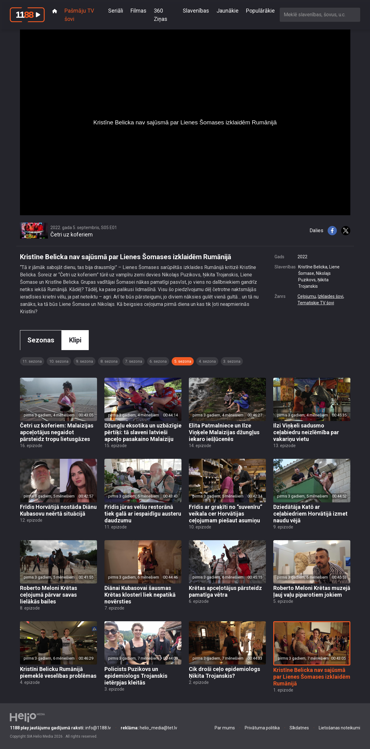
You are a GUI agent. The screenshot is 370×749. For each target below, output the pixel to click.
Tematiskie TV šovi (316, 302)
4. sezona (207, 361)
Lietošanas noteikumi (339, 727)
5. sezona (182, 361)
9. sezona (84, 361)
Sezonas (40, 340)
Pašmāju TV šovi (79, 14)
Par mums (225, 727)
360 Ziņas (160, 14)
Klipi (75, 340)
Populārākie (260, 10)
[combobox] (320, 14)
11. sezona (32, 361)
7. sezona (133, 361)
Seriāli (115, 10)
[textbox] (320, 14)
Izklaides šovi (330, 296)
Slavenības (196, 10)
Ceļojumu (307, 296)
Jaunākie (227, 10)
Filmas (138, 10)
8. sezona (109, 361)
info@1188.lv (60, 727)
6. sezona (158, 361)
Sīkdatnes (299, 727)
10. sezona (58, 361)
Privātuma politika (262, 727)
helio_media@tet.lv (149, 727)
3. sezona (231, 361)
